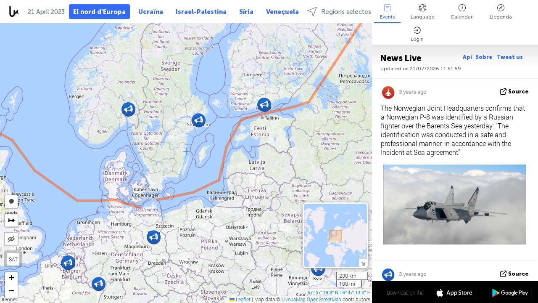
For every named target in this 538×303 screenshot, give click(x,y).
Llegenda (501, 12)
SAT (13, 259)
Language (423, 12)
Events (387, 12)
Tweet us (510, 57)
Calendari (462, 12)
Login (417, 34)
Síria (246, 12)
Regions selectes (339, 11)
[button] (153, 237)
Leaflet (240, 299)
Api (467, 57)
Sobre (484, 57)
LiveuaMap (294, 299)
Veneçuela (282, 12)
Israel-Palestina (201, 12)
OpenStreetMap (324, 299)
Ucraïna (150, 12)
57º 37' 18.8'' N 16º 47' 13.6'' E (339, 292)
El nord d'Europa (99, 12)
